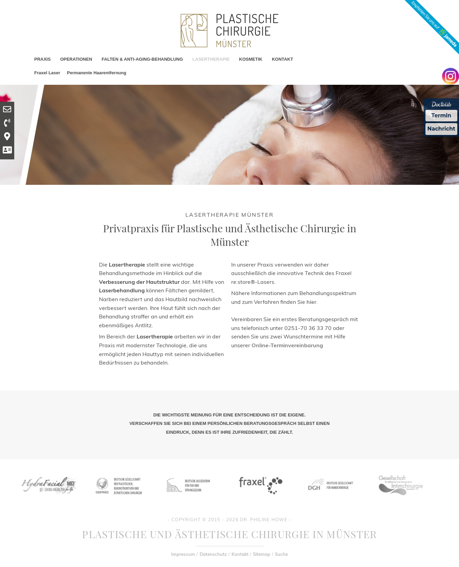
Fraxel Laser (47, 72)
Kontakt (240, 554)
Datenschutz (213, 554)
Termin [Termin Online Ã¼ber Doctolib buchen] (442, 115)
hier (311, 301)
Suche (281, 554)
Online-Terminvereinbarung (287, 345)
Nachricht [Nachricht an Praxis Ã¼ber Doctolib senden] (441, 128)
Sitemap (261, 554)
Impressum (183, 554)
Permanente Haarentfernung (96, 72)
